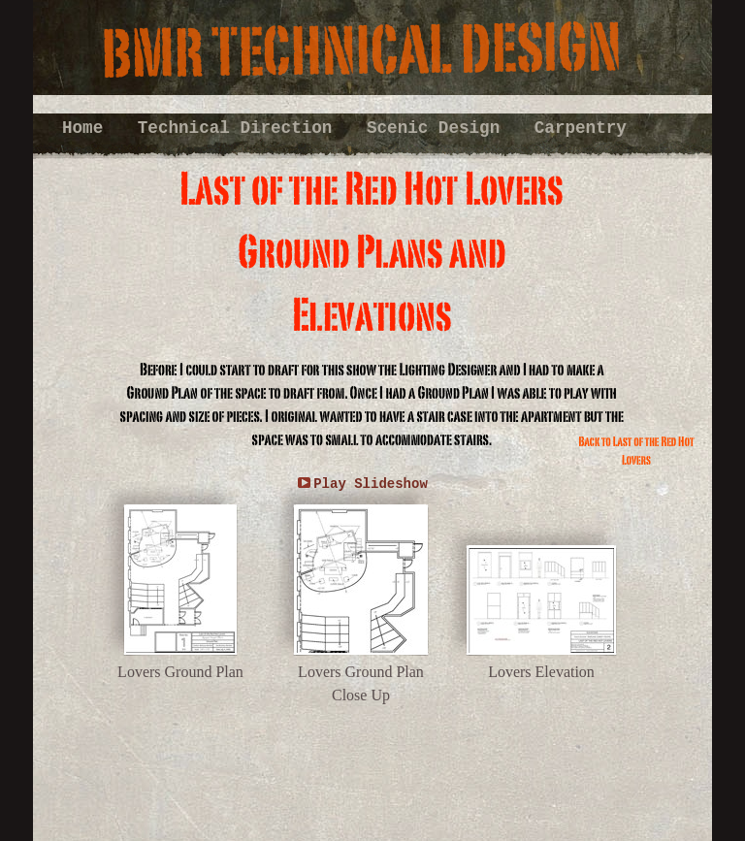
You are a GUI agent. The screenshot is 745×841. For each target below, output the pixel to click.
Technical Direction (240, 128)
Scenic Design (438, 128)
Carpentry (580, 128)
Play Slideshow (370, 484)
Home (87, 128)
